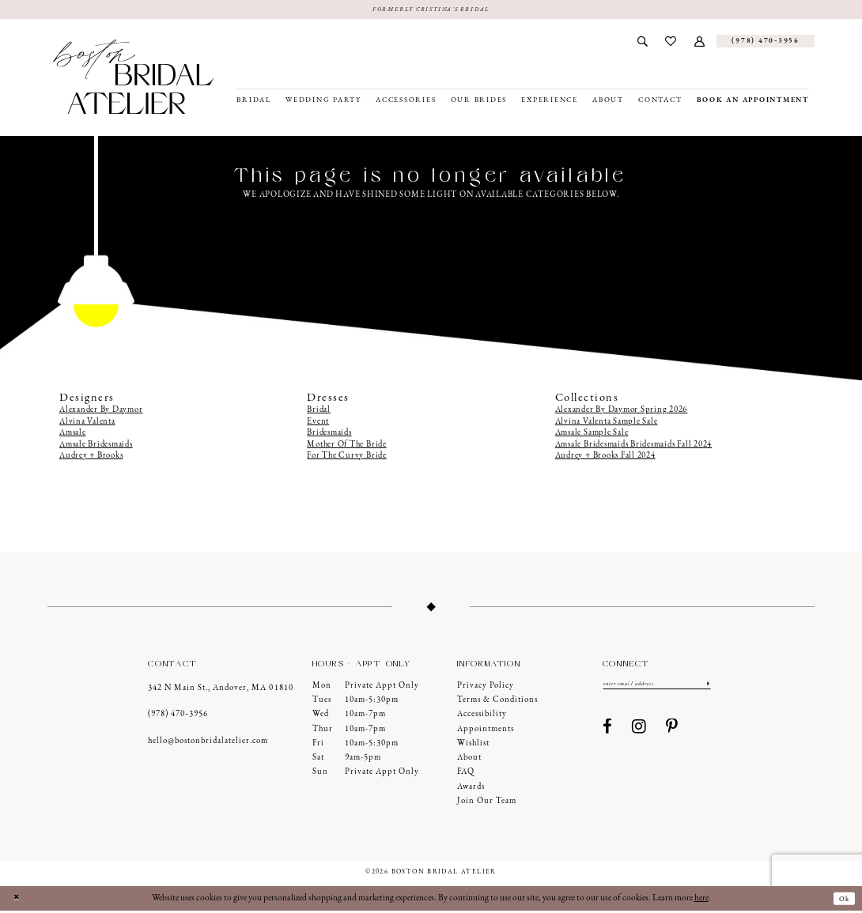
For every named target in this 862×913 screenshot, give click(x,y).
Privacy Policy (485, 688)
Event (318, 424)
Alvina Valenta (87, 424)
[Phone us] (765, 43)
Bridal (319, 412)
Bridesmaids (329, 435)
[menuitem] (642, 43)
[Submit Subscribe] (707, 687)
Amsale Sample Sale (592, 435)
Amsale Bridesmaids (96, 446)
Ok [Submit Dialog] (841, 901)
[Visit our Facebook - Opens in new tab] (608, 732)
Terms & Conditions (497, 702)
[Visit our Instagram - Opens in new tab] (639, 732)
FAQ (465, 774)
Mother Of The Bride (346, 446)
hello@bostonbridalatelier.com (208, 742)
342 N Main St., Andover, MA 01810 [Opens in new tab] (220, 689)
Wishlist (473, 745)
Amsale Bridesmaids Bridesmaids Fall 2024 (633, 446)
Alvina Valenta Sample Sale (606, 424)
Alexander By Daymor (100, 412)
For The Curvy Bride (346, 458)
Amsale (72, 435)
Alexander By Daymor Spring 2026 (621, 412)
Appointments (485, 731)
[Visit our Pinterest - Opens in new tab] (672, 732)
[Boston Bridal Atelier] (133, 79)
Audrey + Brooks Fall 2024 (605, 458)
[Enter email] (657, 687)
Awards (471, 789)
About (469, 760)
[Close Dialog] (18, 900)
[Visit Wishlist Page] (671, 43)
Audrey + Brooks (91, 458)
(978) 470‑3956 (178, 716)
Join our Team (486, 803)
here (701, 900)
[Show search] (642, 43)
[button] (700, 43)
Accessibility (482, 716)
